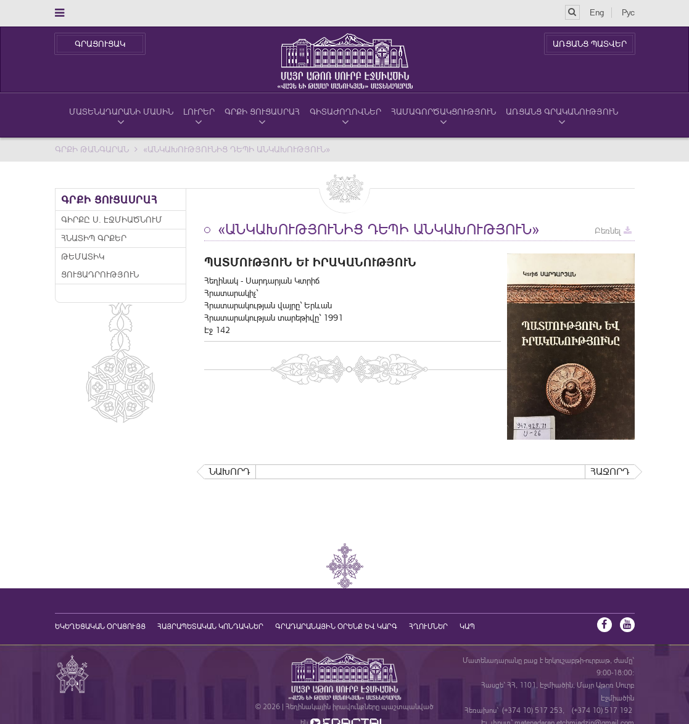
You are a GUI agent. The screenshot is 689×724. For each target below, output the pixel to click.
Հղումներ (428, 626)
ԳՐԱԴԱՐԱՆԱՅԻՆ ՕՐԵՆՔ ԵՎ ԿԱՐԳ (336, 626)
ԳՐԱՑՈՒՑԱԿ (100, 44)
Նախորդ (229, 471)
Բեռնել (613, 231)
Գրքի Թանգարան (92, 149)
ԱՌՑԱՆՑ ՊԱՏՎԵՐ (590, 44)
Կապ (467, 626)
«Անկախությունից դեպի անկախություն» (236, 149)
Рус (628, 12)
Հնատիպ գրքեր (93, 238)
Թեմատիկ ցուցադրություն (100, 265)
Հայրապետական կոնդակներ (210, 626)
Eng (597, 12)
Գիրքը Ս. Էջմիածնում (111, 219)
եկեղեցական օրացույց (100, 626)
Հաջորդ (610, 471)
